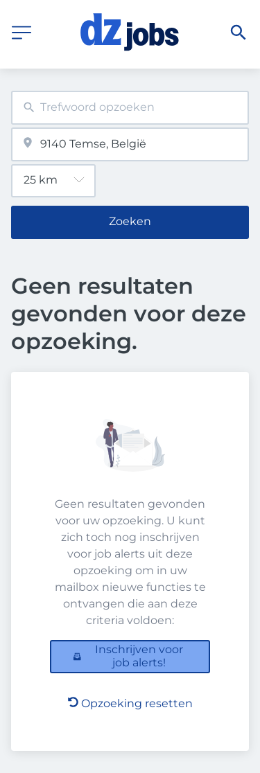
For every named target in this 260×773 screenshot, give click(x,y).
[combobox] (130, 108)
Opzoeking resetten (130, 703)
